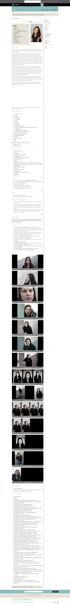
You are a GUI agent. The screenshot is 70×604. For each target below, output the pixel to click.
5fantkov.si (17, 124)
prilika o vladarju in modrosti (19, 167)
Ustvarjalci (14, 586)
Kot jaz (17, 122)
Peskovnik (46, 28)
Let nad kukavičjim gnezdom (19, 135)
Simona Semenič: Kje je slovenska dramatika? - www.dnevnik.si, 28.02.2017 (27, 523)
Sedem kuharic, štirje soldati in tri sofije (23, 131)
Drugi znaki (42, 14)
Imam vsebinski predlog (24, 602)
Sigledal (14, 599)
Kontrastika (21, 599)
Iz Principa (15, 136)
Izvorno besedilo (47, 41)
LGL (16, 84)
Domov (13, 12)
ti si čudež (16, 153)
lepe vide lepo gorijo (18, 151)
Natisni (34, 21)
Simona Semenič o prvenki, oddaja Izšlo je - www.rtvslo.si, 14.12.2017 (26, 540)
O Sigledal (43, 1)
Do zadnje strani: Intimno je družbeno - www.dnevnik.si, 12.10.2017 (25, 536)
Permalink (39, 21)
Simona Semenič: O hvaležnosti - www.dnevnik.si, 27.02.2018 (24, 553)
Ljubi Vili (16, 175)
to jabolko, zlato (17, 156)
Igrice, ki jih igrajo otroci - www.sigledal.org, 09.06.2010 (23, 504)
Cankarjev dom (34, 180)
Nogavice (17, 116)
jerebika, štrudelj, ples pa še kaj (20, 154)
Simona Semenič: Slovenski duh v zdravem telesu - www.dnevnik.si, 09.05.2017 (27, 531)
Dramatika (18, 586)
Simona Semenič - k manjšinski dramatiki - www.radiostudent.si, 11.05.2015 (27, 516)
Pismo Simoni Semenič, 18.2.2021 (20, 577)
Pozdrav (46, 21)
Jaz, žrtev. (16, 168)
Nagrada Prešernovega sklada (21, 241)
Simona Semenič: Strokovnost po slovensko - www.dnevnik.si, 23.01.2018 (26, 541)
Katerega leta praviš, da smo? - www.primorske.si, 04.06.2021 (24, 580)
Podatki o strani (47, 37)
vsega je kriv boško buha (20, 126)
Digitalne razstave (32, 4)
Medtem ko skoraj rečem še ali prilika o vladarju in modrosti (26, 127)
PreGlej (15, 497)
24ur (16, 120)
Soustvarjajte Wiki (53, 9)
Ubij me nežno (18, 128)
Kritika (26, 4)
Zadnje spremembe (44, 9)
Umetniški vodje (30, 586)
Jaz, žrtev (17, 123)
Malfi (14, 139)
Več (16, 115)
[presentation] (51, 592)
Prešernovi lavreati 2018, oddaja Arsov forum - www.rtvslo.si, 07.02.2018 (26, 545)
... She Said (18, 119)
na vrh (42, 189)
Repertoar (38, 4)
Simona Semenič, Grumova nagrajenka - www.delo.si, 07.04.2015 (25, 507)
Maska (32, 181)
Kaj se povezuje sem (48, 33)
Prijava (50, 1)
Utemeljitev (29, 235)
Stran (45, 46)
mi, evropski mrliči (18, 159)
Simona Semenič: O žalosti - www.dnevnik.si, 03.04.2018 (23, 560)
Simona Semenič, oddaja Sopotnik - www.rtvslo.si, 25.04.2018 (24, 561)
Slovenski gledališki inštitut (25, 598)
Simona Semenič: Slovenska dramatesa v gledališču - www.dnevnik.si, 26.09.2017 (28, 535)
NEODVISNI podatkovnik (18, 579)
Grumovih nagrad (23, 54)
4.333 (18, 14)
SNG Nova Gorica (21, 74)
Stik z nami (46, 29)
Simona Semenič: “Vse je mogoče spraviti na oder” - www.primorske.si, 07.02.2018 (28, 547)
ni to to (16, 152)
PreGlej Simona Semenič (18, 488)
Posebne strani (47, 35)
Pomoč (46, 27)
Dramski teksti (46, 4)
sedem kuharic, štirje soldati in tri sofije (21, 157)
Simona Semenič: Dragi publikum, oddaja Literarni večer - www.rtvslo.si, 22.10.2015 (28, 521)
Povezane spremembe (48, 34)
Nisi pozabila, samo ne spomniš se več (20, 134)
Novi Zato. (47, 1)
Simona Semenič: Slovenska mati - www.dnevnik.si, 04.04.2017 (24, 529)
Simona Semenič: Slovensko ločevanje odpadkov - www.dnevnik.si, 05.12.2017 (27, 539)
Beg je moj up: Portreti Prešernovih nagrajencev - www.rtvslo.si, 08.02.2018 (26, 548)
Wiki (42, 4)
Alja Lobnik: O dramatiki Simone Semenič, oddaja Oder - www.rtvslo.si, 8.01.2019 (27, 569)
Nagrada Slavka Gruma (19, 243)
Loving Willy (18, 118)
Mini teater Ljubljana (27, 180)
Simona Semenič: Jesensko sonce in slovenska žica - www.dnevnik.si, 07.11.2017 (28, 537)
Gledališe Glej (28, 181)
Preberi (46, 40)
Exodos (27, 185)
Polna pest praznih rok (17, 138)
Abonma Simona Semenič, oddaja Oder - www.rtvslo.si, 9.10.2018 (25, 568)
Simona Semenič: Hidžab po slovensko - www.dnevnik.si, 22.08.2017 (25, 533)
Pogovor (46, 47)
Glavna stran (47, 20)
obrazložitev (20, 247)
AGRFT (34, 50)
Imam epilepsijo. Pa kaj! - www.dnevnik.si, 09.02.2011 (23, 505)
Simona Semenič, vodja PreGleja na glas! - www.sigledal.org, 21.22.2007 (26, 500)
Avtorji (22, 586)
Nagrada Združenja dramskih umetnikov (22, 227)
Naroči (55, 591)
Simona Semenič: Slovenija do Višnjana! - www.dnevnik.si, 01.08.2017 (25, 532)
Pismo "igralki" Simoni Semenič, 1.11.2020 (21, 576)
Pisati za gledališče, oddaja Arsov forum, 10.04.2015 (23, 511)
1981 (15, 160)
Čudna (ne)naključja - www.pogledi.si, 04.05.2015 (22, 515)
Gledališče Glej (23, 77)
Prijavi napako (32, 602)
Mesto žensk (24, 182)
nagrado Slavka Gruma (24, 233)
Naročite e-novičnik (17, 591)
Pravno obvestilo (29, 599)
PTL (30, 188)
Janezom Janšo (29, 83)
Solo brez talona (18, 114)
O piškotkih (24, 599)
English (56, 1)
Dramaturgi (25, 586)
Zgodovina (46, 43)
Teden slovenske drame (24, 244)
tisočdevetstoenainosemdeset (21, 130)
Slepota (15, 140)
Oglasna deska (47, 26)
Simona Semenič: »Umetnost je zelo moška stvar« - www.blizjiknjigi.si (26, 552)
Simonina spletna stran (17, 496)
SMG (25, 74)
